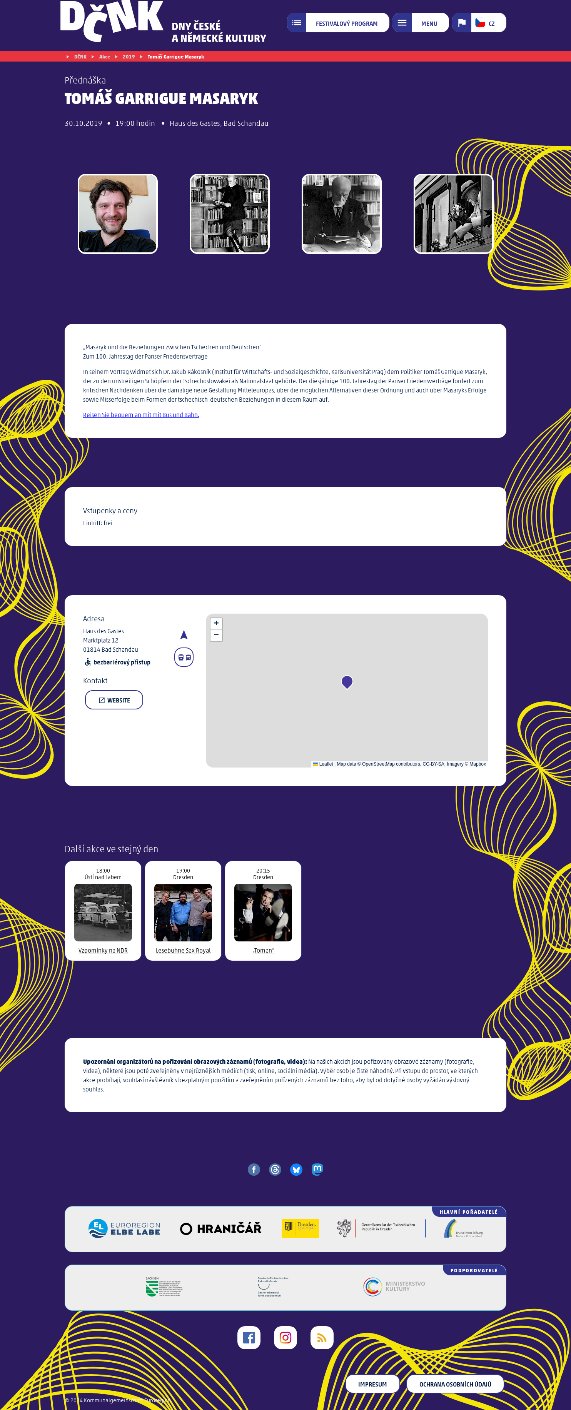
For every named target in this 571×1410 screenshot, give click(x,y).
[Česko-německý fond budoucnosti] (273, 1294)
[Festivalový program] (338, 22)
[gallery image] (229, 215)
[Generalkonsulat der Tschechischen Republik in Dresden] (381, 1235)
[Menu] (420, 22)
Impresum (372, 1384)
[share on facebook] (254, 1169)
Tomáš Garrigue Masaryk (176, 56)
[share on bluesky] (296, 1169)
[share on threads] (275, 1169)
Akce (104, 56)
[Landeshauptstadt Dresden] (300, 1235)
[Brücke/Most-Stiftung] (463, 1235)
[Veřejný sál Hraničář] (220, 1235)
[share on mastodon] (317, 1169)
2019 (129, 56)
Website (114, 700)
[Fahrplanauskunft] (184, 657)
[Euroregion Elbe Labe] (124, 1235)
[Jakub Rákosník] (117, 215)
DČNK (80, 56)
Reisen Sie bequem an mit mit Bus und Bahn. (141, 414)
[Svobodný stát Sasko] (164, 1294)
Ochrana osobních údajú (455, 1384)
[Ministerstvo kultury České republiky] (394, 1294)
